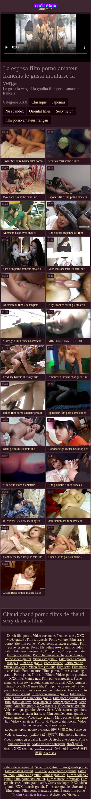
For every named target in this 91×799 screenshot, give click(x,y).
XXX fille (16, 678)
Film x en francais (67, 690)
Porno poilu (22, 675)
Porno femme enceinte (48, 655)
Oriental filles (39, 111)
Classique (39, 102)
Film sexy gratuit (28, 682)
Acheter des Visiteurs (64, 794)
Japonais (58, 102)
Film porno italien (19, 655)
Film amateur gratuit (19, 771)
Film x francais (37, 639)
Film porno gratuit (74, 651)
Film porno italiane (72, 734)
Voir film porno (24, 706)
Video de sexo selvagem (48, 744)
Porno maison (58, 725)
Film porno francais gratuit (40, 790)
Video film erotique (42, 667)
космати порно (15, 729)
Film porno (52, 651)
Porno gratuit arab (34, 783)
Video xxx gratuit (45, 659)
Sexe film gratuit (46, 767)
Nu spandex (14, 111)
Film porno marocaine (57, 678)
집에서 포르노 (61, 729)
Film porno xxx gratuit (29, 779)
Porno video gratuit (18, 659)
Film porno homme (39, 690)
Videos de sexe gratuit (18, 767)
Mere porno (63, 717)
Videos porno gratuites (71, 675)
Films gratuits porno (73, 767)
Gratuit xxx (13, 686)
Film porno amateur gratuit (50, 694)
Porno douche (53, 663)
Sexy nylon (64, 111)
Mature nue (32, 678)
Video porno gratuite (72, 706)
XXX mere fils (33, 686)
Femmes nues (66, 636)
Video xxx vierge (15, 667)
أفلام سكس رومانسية (31, 734)
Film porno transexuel (60, 686)
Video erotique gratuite (19, 710)
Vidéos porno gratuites (70, 710)
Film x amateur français (45, 6)
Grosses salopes (58, 783)
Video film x (74, 655)
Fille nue (41, 771)
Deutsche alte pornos (63, 739)
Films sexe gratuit (58, 647)
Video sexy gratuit (40, 717)
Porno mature (74, 663)
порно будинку (38, 729)
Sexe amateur (42, 702)
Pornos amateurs (14, 717)
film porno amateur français (27, 120)
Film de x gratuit (31, 663)
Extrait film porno (19, 636)
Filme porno (50, 671)
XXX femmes (76, 682)
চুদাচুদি (52, 734)
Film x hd (41, 721)
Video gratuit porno (63, 721)
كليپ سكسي (42, 749)
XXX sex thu (23, 749)
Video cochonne (44, 636)
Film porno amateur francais (25, 713)
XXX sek (49, 753)
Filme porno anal (53, 682)
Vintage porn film (65, 702)
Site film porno (25, 643)
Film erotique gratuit (28, 651)
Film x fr (38, 675)
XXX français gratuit (29, 787)
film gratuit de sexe (18, 702)
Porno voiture (58, 639)
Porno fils (38, 647)
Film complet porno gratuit (65, 713)
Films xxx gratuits (58, 787)
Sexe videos (45, 710)
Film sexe (63, 667)
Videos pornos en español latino (25, 739)
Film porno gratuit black (69, 698)
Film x (49, 675)
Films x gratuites (53, 775)
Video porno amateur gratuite (57, 643)
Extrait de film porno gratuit (32, 698)
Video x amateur (22, 721)
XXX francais (46, 706)
